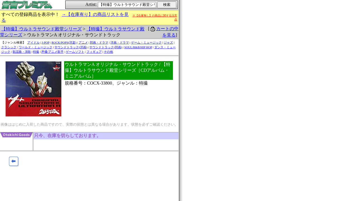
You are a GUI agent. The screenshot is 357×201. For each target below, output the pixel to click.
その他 (108, 51)
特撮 (36, 51)
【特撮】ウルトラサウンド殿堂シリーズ (41, 29)
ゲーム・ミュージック (146, 42)
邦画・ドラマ (99, 42)
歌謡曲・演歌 (22, 51)
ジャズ (168, 42)
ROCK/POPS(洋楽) (64, 42)
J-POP (45, 42)
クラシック (8, 47)
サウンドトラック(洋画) (70, 47)
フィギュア (94, 51)
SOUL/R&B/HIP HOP (138, 47)
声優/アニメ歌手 (52, 51)
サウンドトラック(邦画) (105, 47)
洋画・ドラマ (119, 42)
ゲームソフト (75, 51)
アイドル (33, 42)
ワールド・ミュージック (35, 47)
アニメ (83, 42)
